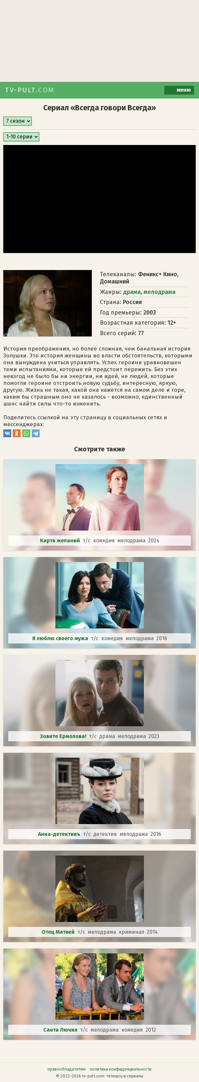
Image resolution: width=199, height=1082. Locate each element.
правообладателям (67, 1069)
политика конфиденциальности (120, 1069)
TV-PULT (30, 90)
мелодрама (159, 292)
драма (132, 292)
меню (179, 90)
